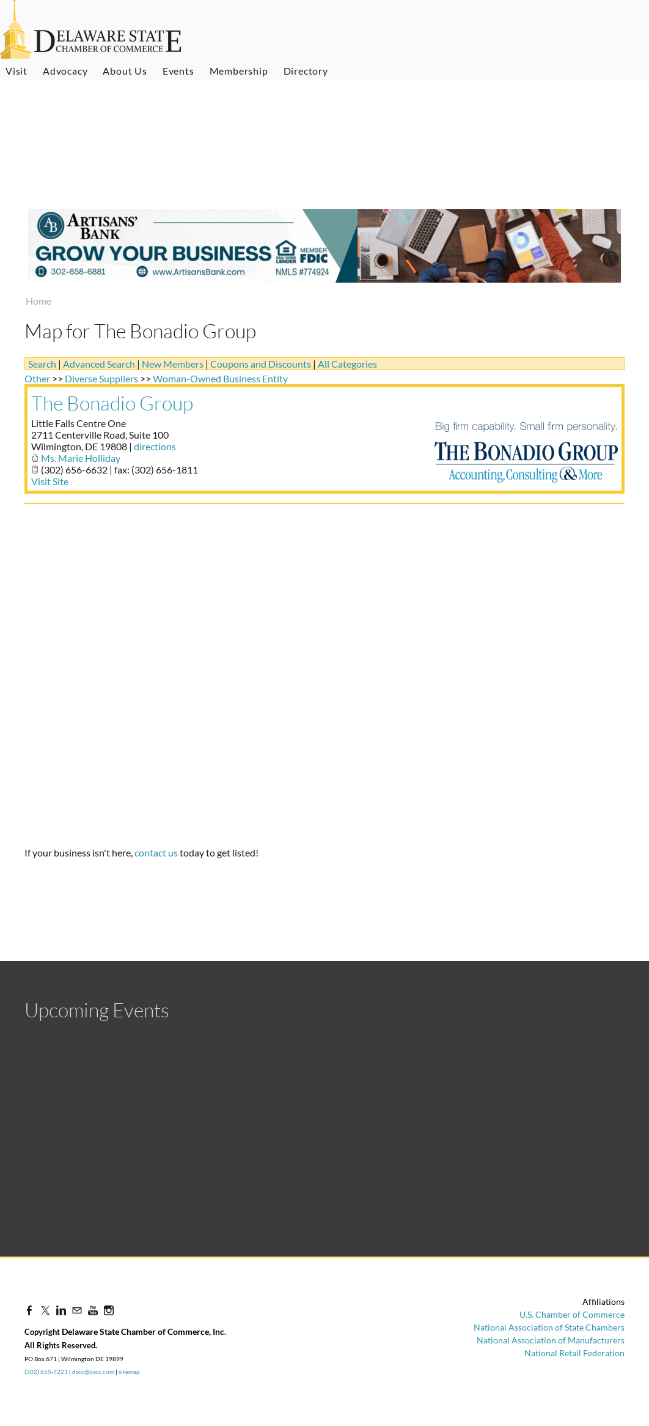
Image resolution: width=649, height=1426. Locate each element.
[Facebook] (29, 1310)
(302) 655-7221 (46, 1371)
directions (155, 446)
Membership (239, 70)
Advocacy (65, 70)
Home (38, 300)
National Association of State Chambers (549, 1327)
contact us (156, 852)
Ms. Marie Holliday (80, 458)
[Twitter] (45, 1310)
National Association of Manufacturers (551, 1340)
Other (37, 378)
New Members (173, 363)
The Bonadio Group (112, 403)
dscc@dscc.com (93, 1371)
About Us (125, 70)
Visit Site (49, 481)
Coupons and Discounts (260, 363)
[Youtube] (93, 1310)
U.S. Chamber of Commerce (572, 1314)
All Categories (347, 363)
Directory (306, 70)
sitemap (129, 1371)
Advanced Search (99, 363)
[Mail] (77, 1310)
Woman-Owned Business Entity (220, 378)
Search (42, 363)
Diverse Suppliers (101, 378)
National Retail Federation (574, 1353)
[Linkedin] (61, 1310)
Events (178, 70)
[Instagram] (109, 1310)
